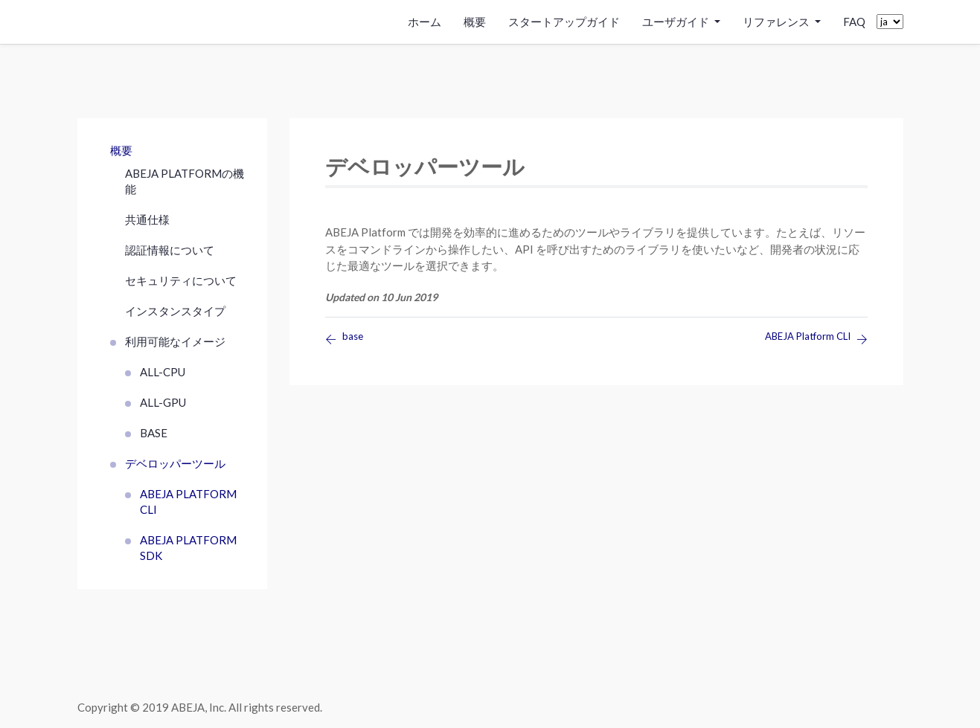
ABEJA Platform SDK (188, 547)
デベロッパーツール (175, 463)
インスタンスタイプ (175, 311)
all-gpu (163, 402)
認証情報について (169, 250)
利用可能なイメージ (175, 341)
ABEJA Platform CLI (188, 501)
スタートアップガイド (564, 21)
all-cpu (162, 372)
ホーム (424, 21)
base (153, 432)
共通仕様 (147, 219)
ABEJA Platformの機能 (184, 181)
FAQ (854, 21)
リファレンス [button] (777, 21)
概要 (475, 21)
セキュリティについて (181, 280)
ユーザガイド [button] (676, 21)
